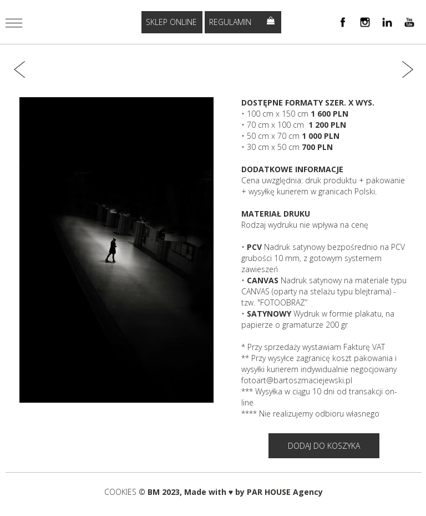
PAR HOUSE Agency (285, 492)
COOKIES (121, 492)
